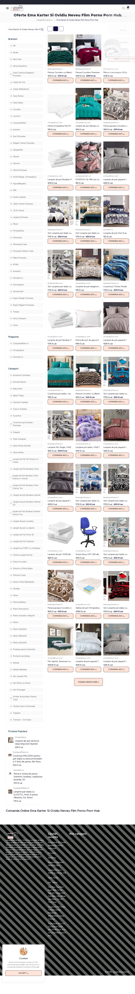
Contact (9, 991)
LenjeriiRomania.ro (43, 20)
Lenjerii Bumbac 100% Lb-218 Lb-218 (55, 888)
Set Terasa (53, 901)
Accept (24, 972)
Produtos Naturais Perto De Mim (56, 879)
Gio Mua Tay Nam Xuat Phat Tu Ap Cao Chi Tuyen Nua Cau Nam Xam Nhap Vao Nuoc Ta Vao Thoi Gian (56, 913)
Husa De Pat (53, 896)
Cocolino (52, 868)
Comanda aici (60, 81)
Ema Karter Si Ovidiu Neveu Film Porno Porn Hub (56, 861)
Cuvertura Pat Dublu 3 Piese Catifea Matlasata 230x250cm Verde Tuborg (56, 931)
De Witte (52, 873)
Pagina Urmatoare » (88, 683)
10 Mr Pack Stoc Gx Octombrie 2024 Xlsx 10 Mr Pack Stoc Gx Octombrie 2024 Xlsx (57, 948)
